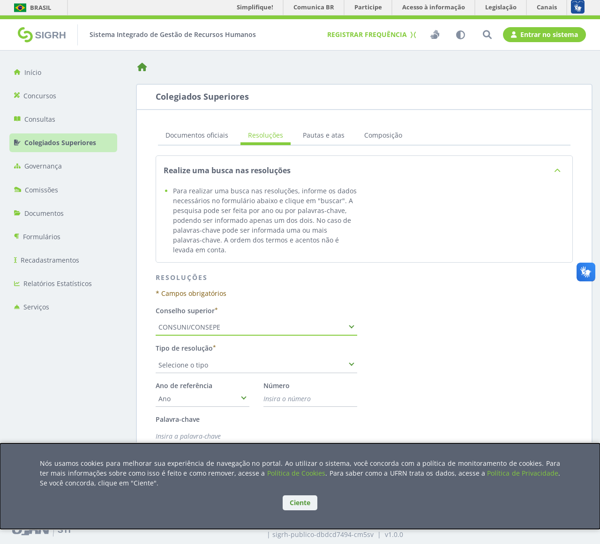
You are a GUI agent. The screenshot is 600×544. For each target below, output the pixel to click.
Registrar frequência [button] (370, 34)
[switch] (434, 35)
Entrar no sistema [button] (544, 34)
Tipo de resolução (184, 348)
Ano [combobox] (164, 398)
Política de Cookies (296, 473)
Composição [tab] (383, 135)
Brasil (32, 7)
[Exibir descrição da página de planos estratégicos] (557, 170)
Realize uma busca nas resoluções (227, 170)
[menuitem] (63, 72)
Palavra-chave (178, 419)
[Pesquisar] (487, 35)
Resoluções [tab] (265, 135)
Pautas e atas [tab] (324, 135)
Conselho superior (185, 310)
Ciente (300, 502)
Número (276, 385)
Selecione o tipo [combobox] (183, 364)
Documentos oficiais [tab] (196, 135)
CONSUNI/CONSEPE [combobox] (189, 327)
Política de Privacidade (522, 473)
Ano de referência (184, 385)
